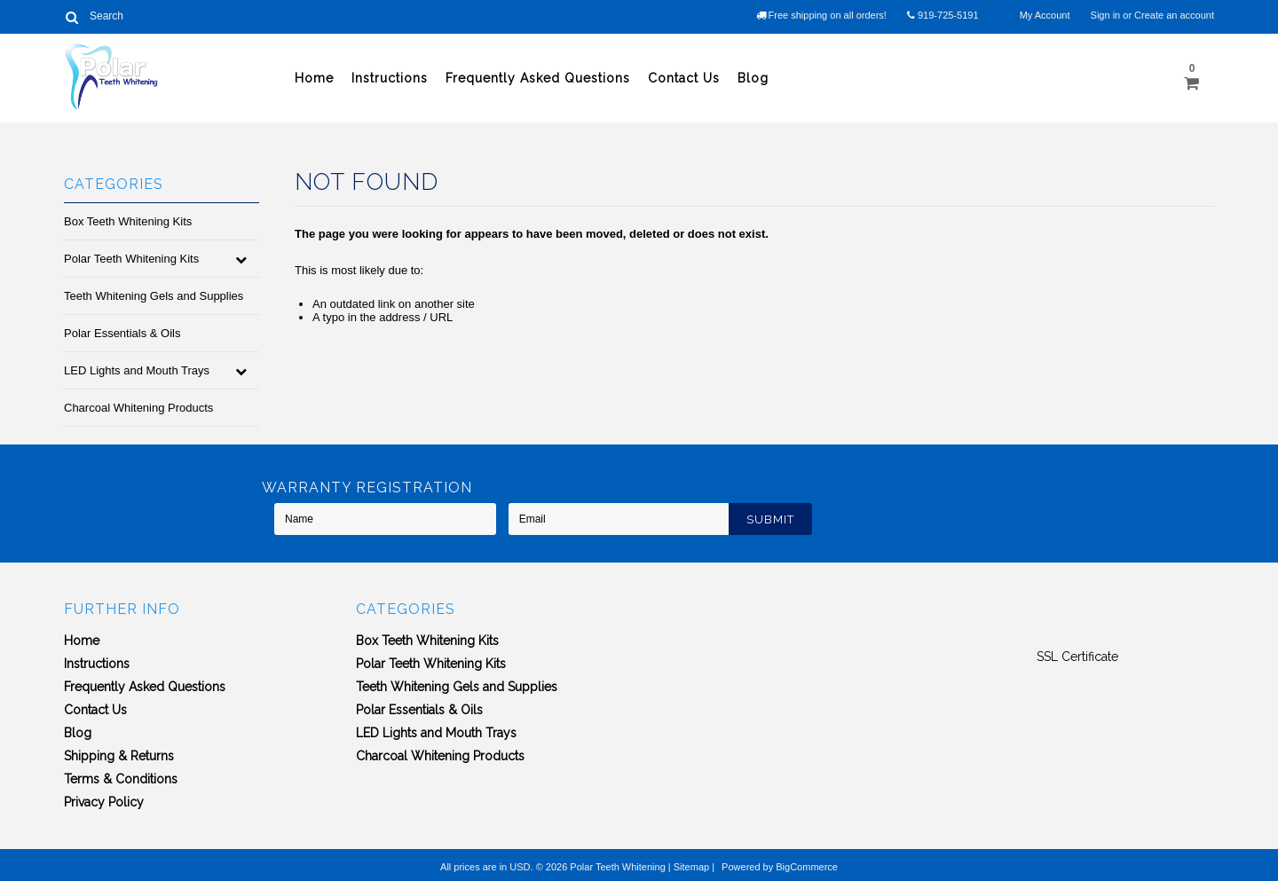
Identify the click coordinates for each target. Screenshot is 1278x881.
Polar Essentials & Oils (122, 333)
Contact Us (684, 78)
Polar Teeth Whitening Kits (131, 258)
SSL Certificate (1077, 656)
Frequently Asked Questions (538, 78)
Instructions (389, 78)
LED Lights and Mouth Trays (136, 370)
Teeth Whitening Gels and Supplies (153, 296)
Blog (753, 78)
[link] (1077, 624)
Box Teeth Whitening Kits (128, 221)
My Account (1045, 15)
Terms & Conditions (121, 779)
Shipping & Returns (119, 756)
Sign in (1106, 15)
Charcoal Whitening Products (138, 407)
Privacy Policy (104, 802)
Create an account (1174, 15)
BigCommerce (807, 866)
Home (314, 78)
